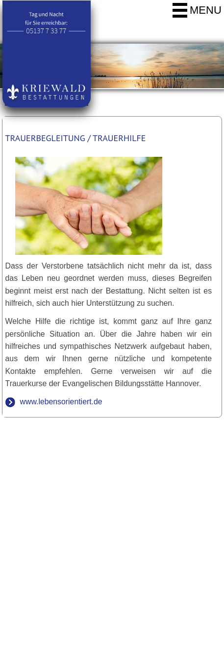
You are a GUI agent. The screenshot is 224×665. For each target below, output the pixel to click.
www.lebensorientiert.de (61, 401)
